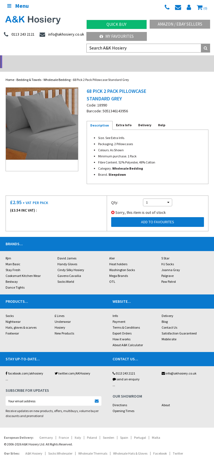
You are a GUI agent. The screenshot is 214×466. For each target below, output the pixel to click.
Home (10, 72)
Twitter (178, 446)
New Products (64, 326)
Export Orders (122, 326)
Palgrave (167, 268)
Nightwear (13, 314)
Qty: (114, 195)
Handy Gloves (67, 257)
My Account (80, 60)
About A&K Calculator (128, 338)
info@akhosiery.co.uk (179, 366)
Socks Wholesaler (60, 446)
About (166, 398)
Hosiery (60, 320)
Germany (46, 430)
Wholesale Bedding (56, 72)
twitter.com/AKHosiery (72, 366)
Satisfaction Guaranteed (179, 326)
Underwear (63, 314)
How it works (121, 332)
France (64, 430)
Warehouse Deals (134, 60)
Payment (119, 314)
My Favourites (116, 36)
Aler (112, 251)
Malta (156, 430)
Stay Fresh (13, 263)
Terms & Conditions (126, 320)
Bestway (12, 274)
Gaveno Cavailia (69, 268)
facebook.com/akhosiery (24, 366)
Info (115, 308)
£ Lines (59, 308)
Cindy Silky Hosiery (70, 263)
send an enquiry (126, 372)
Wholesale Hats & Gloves (130, 446)
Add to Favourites (157, 214)
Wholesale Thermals (92, 446)
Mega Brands (118, 268)
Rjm (8, 251)
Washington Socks (122, 263)
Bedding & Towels (28, 72)
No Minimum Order (27, 60)
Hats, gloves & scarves (21, 320)
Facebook (160, 446)
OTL (112, 274)
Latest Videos (187, 60)
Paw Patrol (168, 274)
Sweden (108, 430)
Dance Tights (15, 280)
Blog (165, 314)
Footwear (12, 326)
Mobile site (169, 332)
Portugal (140, 430)
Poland (92, 430)
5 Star (165, 251)
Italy (78, 430)
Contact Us (169, 320)
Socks (10, 308)
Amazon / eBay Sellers (180, 24)
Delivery (167, 308)
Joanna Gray (170, 263)
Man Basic (13, 257)
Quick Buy (116, 24)
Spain (124, 430)
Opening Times (123, 403)
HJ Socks (167, 257)
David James (66, 251)
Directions (120, 398)
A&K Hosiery (33, 446)
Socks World (65, 274)
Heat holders (118, 257)
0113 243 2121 (124, 366)
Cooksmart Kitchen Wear (23, 268)
